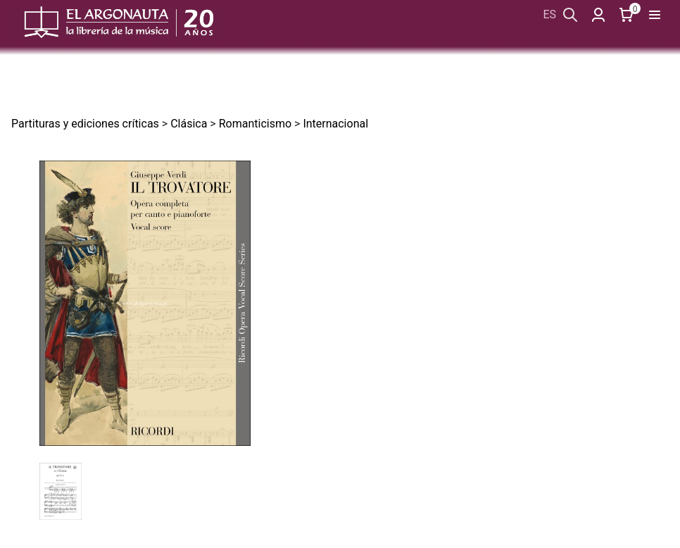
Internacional (335, 123)
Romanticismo (255, 123)
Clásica (188, 123)
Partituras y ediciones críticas (85, 123)
